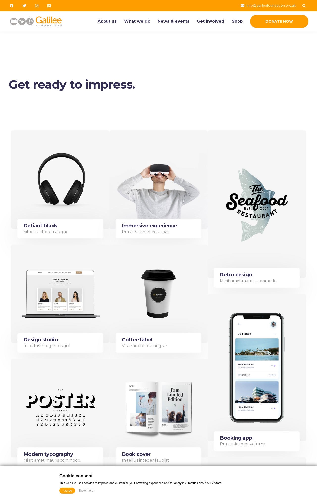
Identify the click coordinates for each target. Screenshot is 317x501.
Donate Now (279, 21)
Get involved (210, 21)
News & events (173, 21)
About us (107, 21)
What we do (137, 21)
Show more (86, 490)
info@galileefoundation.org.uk (271, 5)
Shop (237, 21)
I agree (67, 490)
